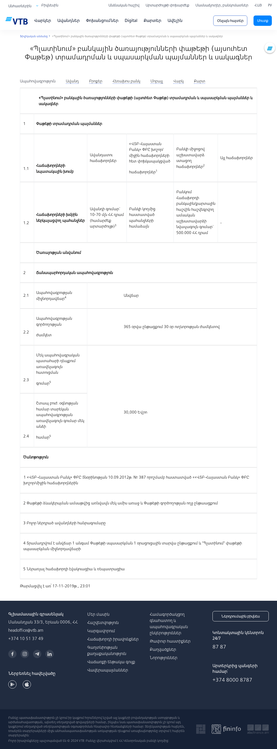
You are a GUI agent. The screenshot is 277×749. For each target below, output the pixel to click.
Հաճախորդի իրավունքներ (113, 639)
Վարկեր (42, 20)
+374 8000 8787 (232, 679)
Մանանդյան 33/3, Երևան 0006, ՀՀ (43, 622)
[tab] (38, 81)
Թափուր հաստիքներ (170, 641)
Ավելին (175, 20)
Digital (131, 20)
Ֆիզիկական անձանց (34, 36)
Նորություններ (163, 657)
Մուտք (262, 20)
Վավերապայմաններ (107, 670)
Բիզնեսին (49, 5)
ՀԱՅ (258, 5)
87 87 (219, 646)
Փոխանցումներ (102, 20)
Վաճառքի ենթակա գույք (111, 661)
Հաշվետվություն (103, 622)
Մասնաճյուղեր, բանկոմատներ (221, 5)
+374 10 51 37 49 (25, 638)
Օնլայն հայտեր (230, 20)
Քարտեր (152, 20)
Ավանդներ (68, 20)
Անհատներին (19, 6)
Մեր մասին (98, 614)
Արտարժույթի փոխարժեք (167, 5)
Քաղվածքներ (163, 649)
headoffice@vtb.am (25, 630)
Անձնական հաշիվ (123, 5)
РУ (270, 5)
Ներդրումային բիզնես (240, 616)
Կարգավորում (101, 630)
